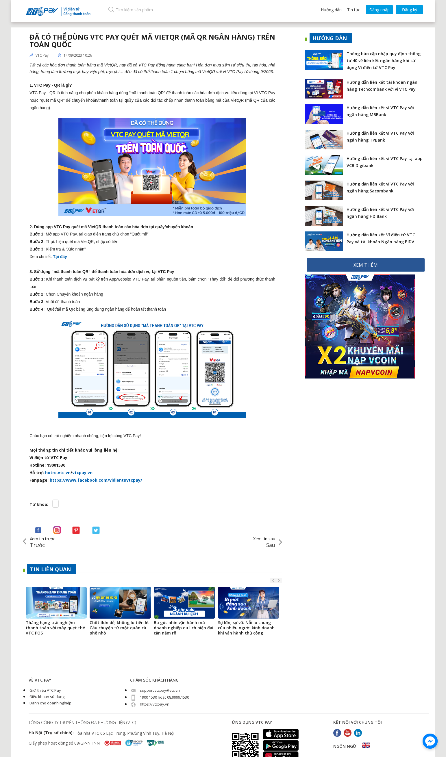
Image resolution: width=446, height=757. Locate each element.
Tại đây (60, 256)
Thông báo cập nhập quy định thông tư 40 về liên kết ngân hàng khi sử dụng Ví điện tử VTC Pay (384, 60)
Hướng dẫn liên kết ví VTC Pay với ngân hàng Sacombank (380, 187)
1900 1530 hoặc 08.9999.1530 (159, 697)
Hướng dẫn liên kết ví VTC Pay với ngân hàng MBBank (380, 111)
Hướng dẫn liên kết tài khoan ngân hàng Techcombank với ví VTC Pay (382, 85)
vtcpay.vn (82, 472)
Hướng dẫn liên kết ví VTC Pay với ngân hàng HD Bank (380, 213)
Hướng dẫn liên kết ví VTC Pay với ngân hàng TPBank (380, 136)
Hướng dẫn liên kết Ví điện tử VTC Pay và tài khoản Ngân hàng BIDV (381, 238)
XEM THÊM (366, 265)
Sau (264, 542)
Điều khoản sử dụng (46, 696)
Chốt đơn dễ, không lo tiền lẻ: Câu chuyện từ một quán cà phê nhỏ (119, 628)
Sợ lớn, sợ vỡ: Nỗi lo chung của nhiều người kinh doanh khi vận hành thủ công (246, 628)
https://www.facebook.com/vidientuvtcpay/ (96, 480)
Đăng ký (409, 9)
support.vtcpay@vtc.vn (155, 690)
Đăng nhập (379, 9)
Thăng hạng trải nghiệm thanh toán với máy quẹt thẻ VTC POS (55, 628)
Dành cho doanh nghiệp (50, 703)
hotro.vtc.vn (58, 472)
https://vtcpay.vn (149, 704)
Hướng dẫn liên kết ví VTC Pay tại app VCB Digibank (385, 162)
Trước (42, 542)
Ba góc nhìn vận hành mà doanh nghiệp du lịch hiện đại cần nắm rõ (183, 628)
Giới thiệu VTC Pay (45, 690)
